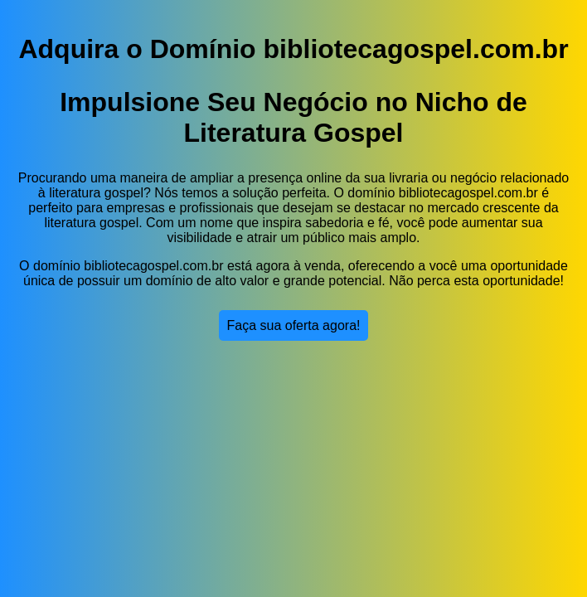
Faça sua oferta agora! (294, 325)
